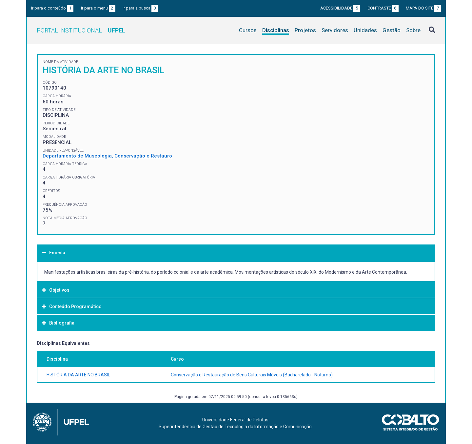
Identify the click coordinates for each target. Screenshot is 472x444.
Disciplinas (275, 30)
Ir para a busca (140, 8)
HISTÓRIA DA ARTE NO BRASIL (78, 374)
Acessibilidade (340, 8)
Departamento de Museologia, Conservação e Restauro (107, 156)
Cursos (248, 30)
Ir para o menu (98, 8)
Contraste (383, 8)
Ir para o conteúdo (52, 8)
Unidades (365, 30)
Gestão (392, 30)
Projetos (305, 30)
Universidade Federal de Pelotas (235, 419)
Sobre (413, 30)
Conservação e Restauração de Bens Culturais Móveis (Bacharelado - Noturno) (252, 374)
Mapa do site (423, 8)
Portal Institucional (81, 30)
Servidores (335, 30)
